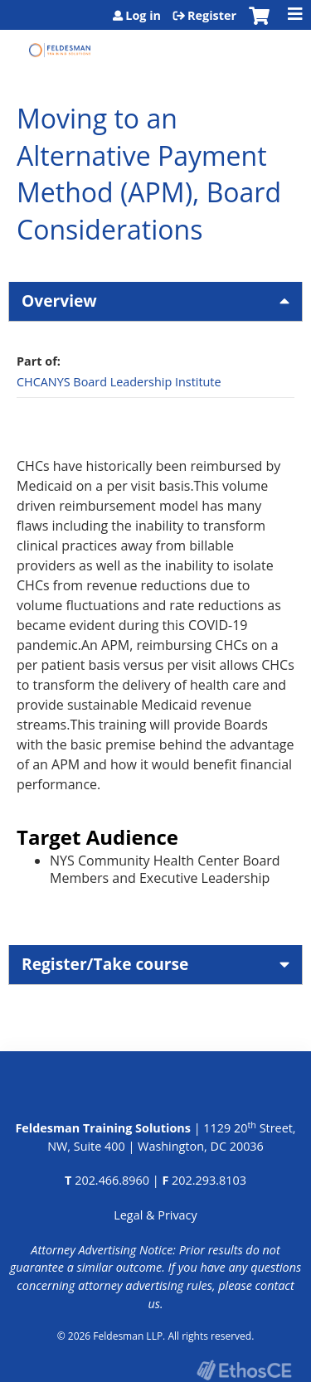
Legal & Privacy (155, 1215)
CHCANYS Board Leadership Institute (119, 382)
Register (211, 16)
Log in (143, 16)
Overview (59, 300)
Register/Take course (105, 964)
